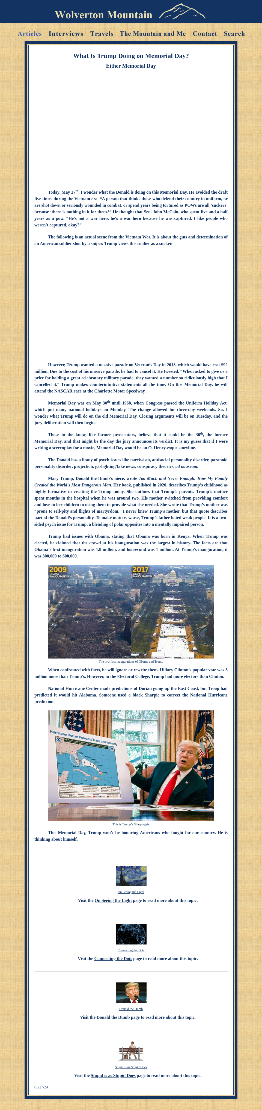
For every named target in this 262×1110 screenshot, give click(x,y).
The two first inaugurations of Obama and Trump (131, 661)
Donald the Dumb (131, 1009)
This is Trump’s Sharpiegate (130, 824)
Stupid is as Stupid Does (131, 1067)
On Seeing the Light (131, 892)
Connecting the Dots (131, 950)
